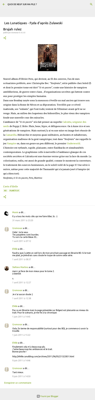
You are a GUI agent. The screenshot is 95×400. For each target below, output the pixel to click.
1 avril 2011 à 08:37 (21, 259)
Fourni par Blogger (47, 396)
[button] (4, 38)
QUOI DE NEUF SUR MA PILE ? (22, 4)
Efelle (15, 249)
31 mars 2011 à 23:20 (22, 220)
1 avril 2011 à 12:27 (21, 282)
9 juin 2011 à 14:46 (21, 360)
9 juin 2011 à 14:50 (21, 376)
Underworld (73, 143)
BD (5, 190)
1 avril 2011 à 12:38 (21, 298)
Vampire (11, 143)
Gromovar (17, 228)
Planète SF (14, 190)
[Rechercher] (91, 4)
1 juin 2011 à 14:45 (21, 316)
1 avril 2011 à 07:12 (21, 241)
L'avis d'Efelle (10, 186)
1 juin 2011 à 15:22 (21, 335)
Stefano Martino (20, 267)
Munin (15, 212)
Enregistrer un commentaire (17, 383)
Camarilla (11, 135)
